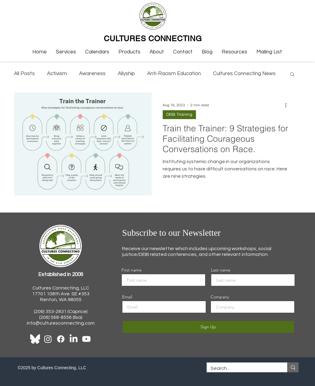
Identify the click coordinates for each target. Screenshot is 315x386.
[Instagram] (48, 339)
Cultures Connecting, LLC (60, 288)
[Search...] (242, 368)
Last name (220, 270)
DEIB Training (179, 114)
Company (220, 297)
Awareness (92, 73)
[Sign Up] (208, 327)
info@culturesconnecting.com (61, 323)
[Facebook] (61, 339)
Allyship (126, 73)
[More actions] (287, 105)
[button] (66, 52)
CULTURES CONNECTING (152, 38)
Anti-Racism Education (174, 73)
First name (131, 270)
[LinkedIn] (73, 339)
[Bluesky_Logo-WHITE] (35, 339)
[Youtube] (86, 339)
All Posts (24, 73)
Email (127, 297)
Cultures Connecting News (244, 73)
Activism (57, 73)
